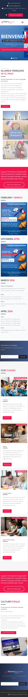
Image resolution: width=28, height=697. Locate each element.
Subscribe (22, 356)
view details (7, 417)
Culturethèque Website (8, 632)
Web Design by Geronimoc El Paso (17, 694)
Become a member (15, 15)
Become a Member (14, 185)
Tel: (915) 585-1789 (14, 3)
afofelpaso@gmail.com (14, 6)
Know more (5, 106)
